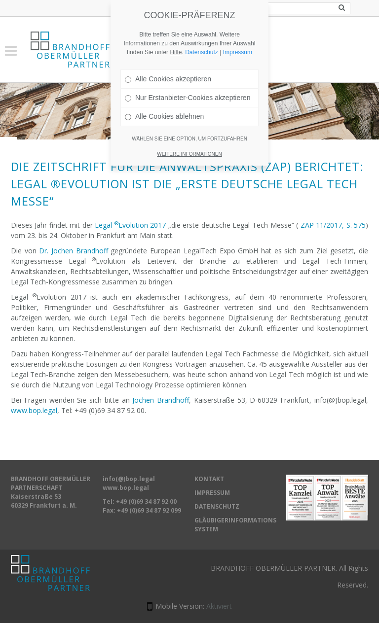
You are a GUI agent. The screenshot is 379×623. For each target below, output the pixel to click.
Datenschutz (201, 52)
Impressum (237, 52)
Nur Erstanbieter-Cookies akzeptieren (187, 98)
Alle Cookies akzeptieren (168, 79)
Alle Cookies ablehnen (164, 116)
